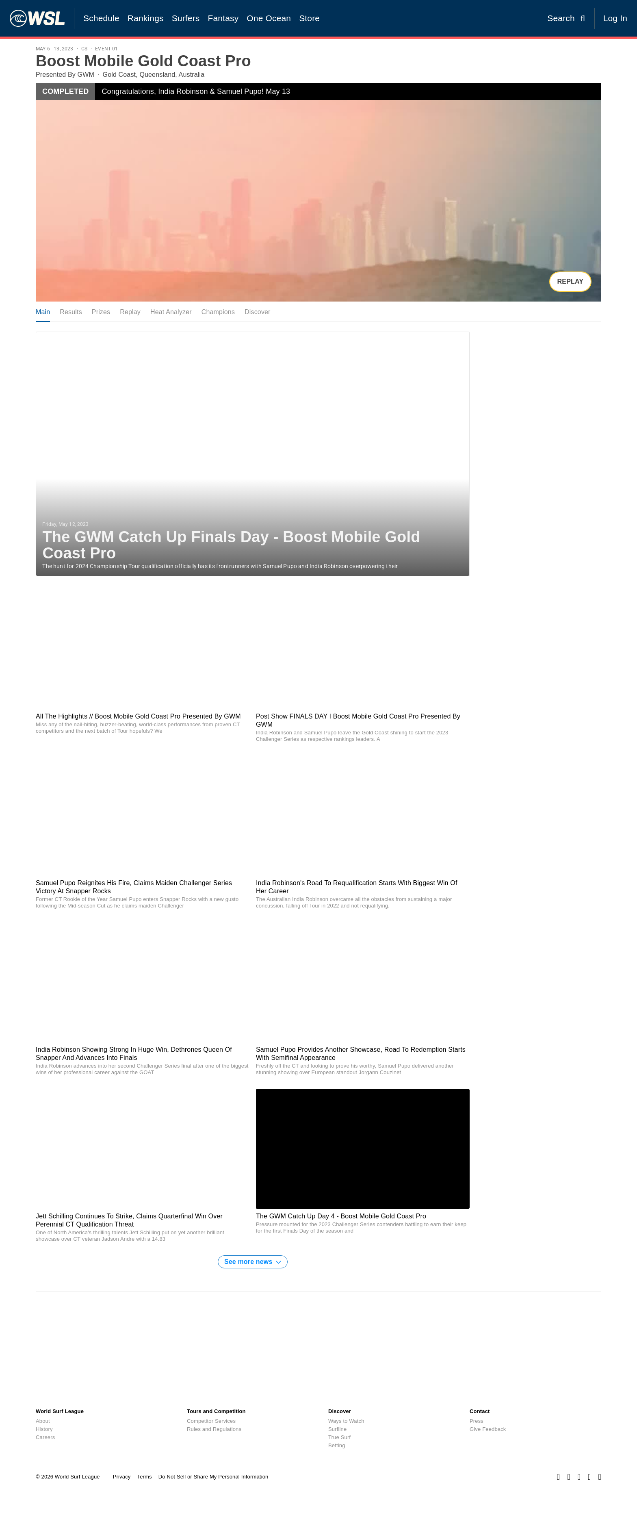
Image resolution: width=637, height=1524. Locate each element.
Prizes (101, 311)
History (44, 1429)
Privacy (122, 1477)
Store (309, 18)
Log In (615, 18)
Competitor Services (211, 1421)
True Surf (339, 1437)
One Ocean (269, 18)
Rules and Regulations (214, 1429)
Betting (336, 1445)
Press (476, 1421)
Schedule (101, 18)
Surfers (186, 18)
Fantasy (223, 18)
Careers (45, 1437)
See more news (252, 1261)
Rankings (146, 18)
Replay (570, 281)
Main (43, 311)
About (43, 1421)
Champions (218, 311)
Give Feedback (488, 1429)
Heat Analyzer (171, 311)
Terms (144, 1477)
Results (71, 311)
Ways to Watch (346, 1421)
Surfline (337, 1429)
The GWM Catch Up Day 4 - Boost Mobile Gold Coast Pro (341, 1216)
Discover (258, 311)
